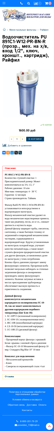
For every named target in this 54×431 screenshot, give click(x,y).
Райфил (44, 30)
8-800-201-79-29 (28, 421)
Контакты (27, 410)
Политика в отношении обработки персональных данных (27, 393)
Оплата (42, 405)
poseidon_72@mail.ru (28, 425)
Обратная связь (16, 405)
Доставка (32, 405)
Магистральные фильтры (22, 30)
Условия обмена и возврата (27, 399)
